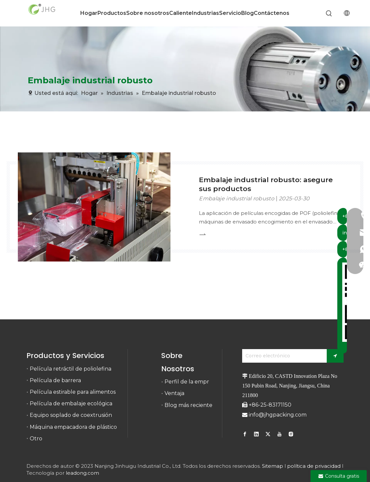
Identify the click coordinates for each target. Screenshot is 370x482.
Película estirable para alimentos (73, 392)
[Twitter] (268, 434)
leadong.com (82, 473)
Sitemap (272, 466)
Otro (36, 438)
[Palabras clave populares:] (329, 13)
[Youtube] (279, 434)
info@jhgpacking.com (278, 415)
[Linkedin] (256, 434)
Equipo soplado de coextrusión (71, 415)
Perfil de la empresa (191, 382)
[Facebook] (245, 434)
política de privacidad (314, 466)
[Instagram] (291, 434)
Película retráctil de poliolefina (70, 369)
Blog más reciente (188, 405)
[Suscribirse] (335, 356)
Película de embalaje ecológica (71, 403)
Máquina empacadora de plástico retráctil (84, 427)
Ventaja (174, 393)
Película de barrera (55, 380)
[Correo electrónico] (282, 356)
